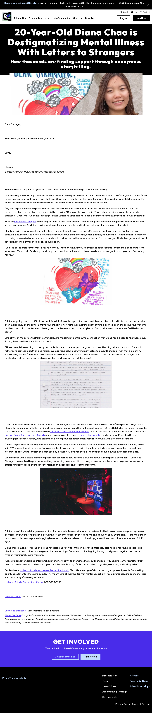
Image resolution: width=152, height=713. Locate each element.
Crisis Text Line (13, 596)
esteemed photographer (88, 435)
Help (134, 12)
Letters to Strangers (25, 221)
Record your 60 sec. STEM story (21, 2)
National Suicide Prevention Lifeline (24, 582)
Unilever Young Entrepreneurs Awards (25, 435)
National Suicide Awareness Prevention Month (44, 570)
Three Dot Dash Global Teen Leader (69, 431)
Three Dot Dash (13, 615)
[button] (39, 19)
